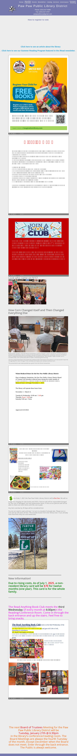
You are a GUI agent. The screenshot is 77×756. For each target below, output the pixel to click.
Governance (64, 2)
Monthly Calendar (27, 2)
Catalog (49, 2)
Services (56, 2)
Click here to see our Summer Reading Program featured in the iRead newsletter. (39, 51)
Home (21, 2)
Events (34, 2)
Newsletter (42, 2)
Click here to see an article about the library (41, 47)
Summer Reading (73, 2)
